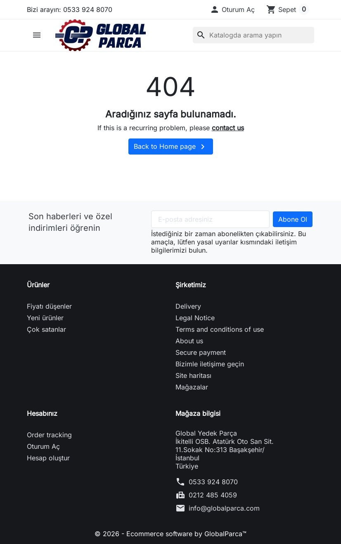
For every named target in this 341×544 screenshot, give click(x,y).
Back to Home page (171, 147)
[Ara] (253, 35)
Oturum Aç (43, 446)
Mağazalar (191, 387)
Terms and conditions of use (219, 329)
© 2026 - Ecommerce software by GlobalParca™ (170, 534)
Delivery (188, 306)
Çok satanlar (46, 329)
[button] (232, 9)
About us (189, 341)
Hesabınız (42, 413)
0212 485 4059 (213, 495)
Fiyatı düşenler (49, 306)
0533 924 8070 (213, 482)
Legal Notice (195, 318)
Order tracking (49, 435)
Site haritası (193, 375)
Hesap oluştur (48, 458)
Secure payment (200, 352)
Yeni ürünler (45, 318)
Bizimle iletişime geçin (209, 364)
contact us (228, 128)
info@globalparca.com (224, 508)
